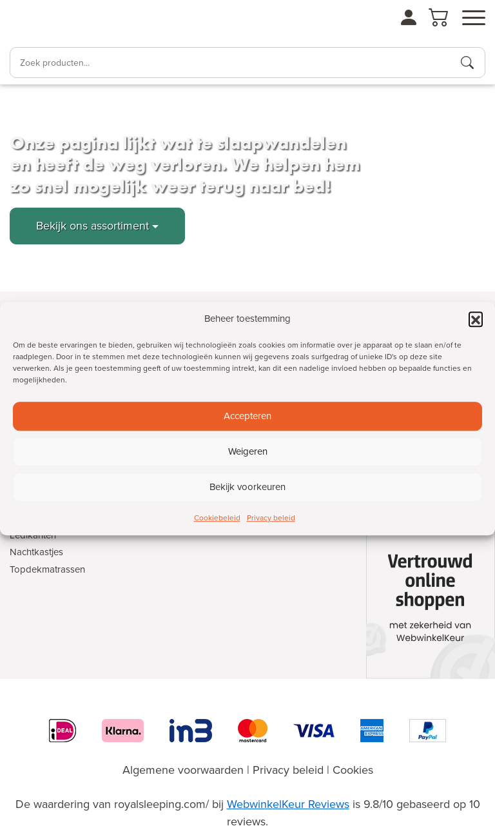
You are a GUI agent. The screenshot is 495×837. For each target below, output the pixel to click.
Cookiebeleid (217, 518)
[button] (475, 319)
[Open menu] (474, 18)
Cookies (353, 770)
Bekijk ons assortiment (92, 225)
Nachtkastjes (36, 552)
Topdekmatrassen (47, 569)
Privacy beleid (271, 518)
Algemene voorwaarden (183, 770)
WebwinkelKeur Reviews (288, 804)
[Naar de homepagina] (45, 23)
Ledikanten (33, 535)
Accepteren (247, 416)
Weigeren (247, 451)
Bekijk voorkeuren (247, 487)
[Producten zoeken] (467, 62)
